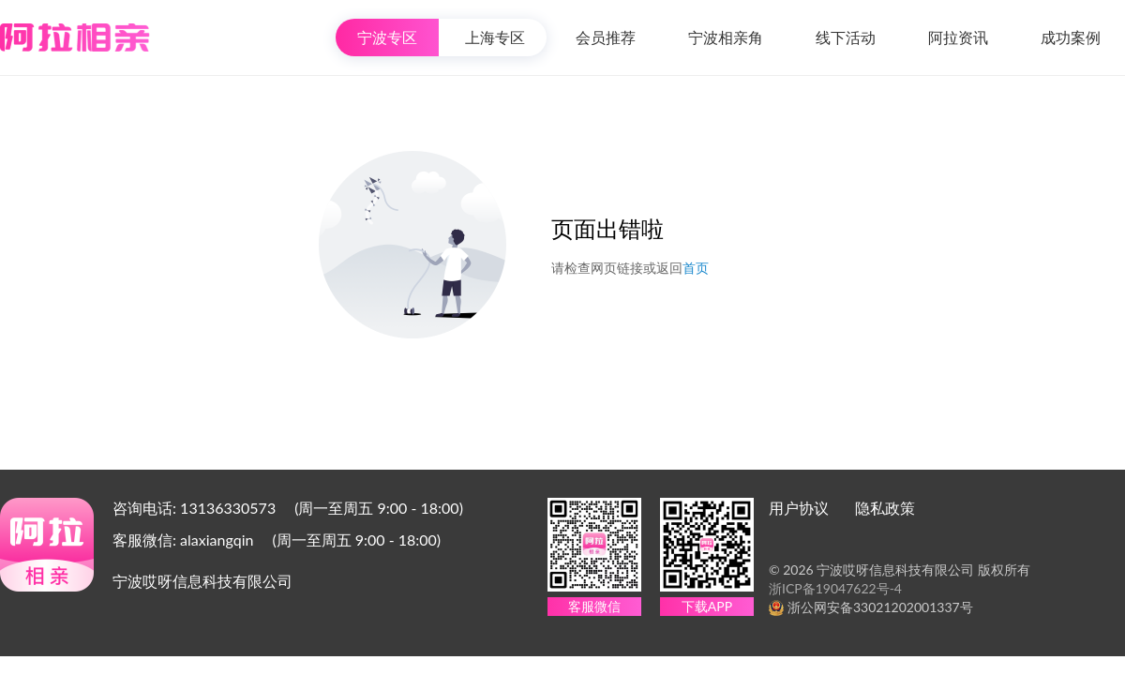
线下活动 (846, 37)
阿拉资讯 (958, 37)
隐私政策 (885, 508)
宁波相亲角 (725, 37)
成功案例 (1071, 37)
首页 (695, 268)
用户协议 (799, 508)
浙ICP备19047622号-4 (835, 588)
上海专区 (495, 37)
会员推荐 (606, 37)
